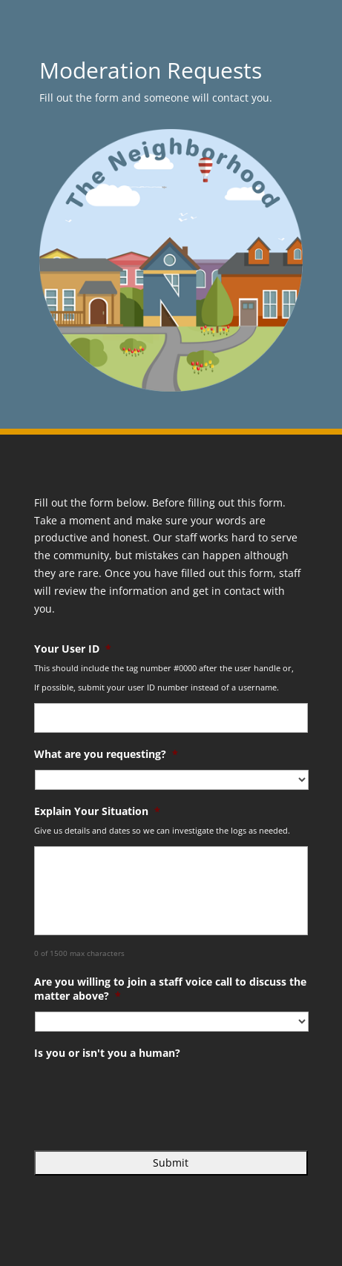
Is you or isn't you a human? (107, 1053)
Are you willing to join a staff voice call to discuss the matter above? (170, 988)
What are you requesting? (106, 754)
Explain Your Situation (97, 811)
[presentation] (147, 1098)
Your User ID (72, 649)
